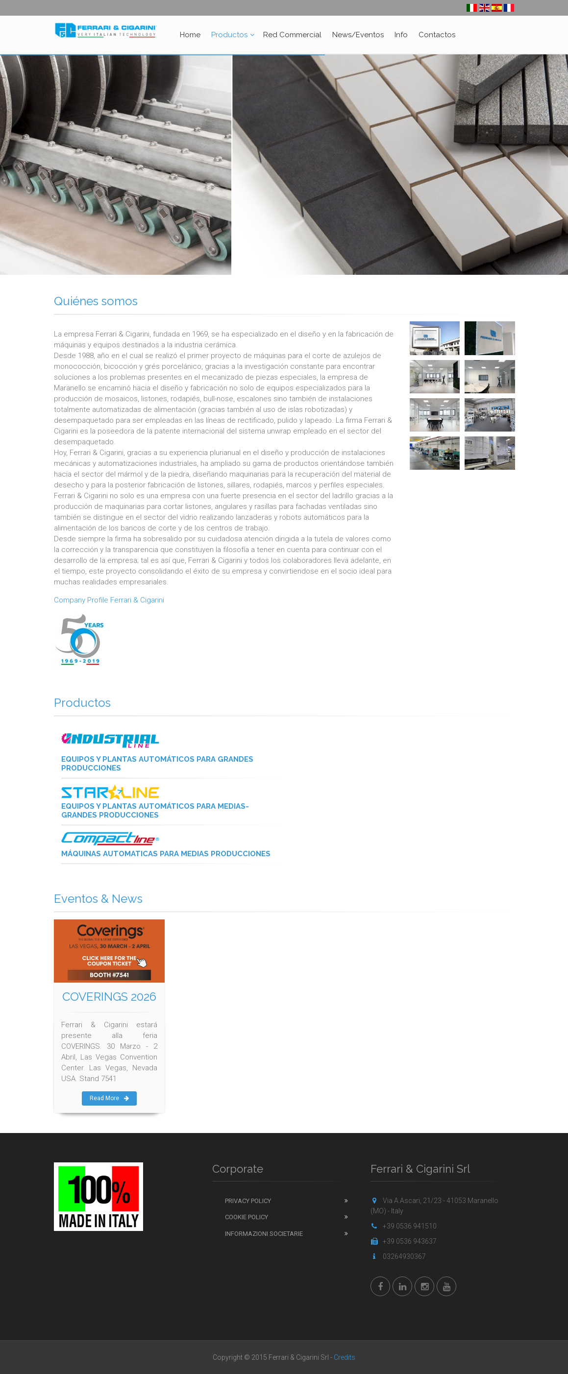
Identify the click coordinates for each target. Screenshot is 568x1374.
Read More (109, 1098)
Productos (229, 34)
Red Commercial (292, 34)
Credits (344, 1357)
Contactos (437, 34)
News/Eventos (358, 34)
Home (190, 34)
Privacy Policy (248, 1201)
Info (401, 34)
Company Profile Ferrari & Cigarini (109, 600)
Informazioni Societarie (264, 1233)
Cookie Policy (246, 1217)
